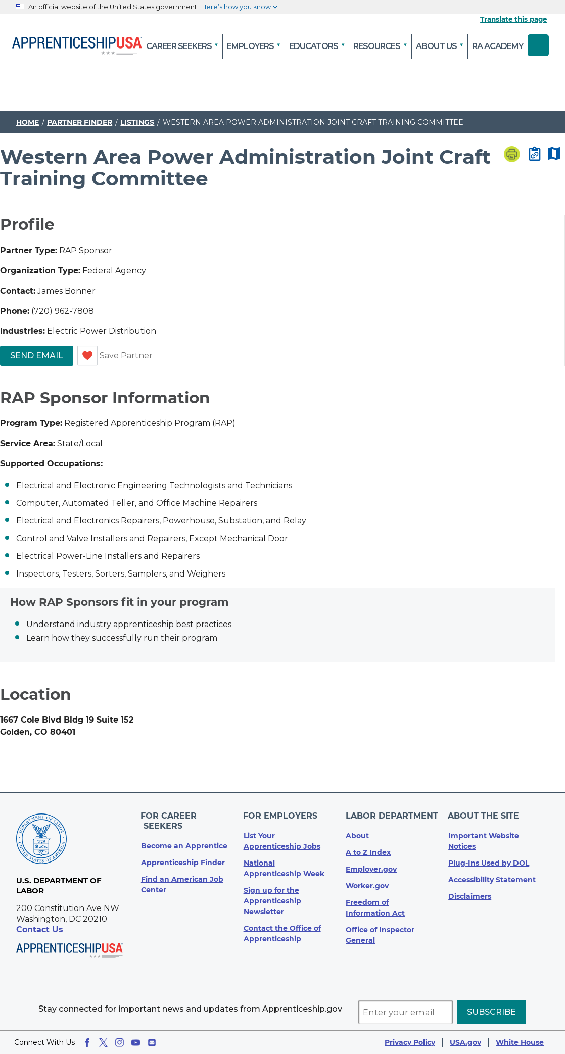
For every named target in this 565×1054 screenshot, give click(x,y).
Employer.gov (371, 868)
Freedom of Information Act (375, 907)
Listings (137, 122)
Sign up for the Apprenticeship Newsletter (272, 900)
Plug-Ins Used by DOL (488, 862)
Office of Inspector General (380, 934)
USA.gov (465, 1042)
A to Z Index (368, 851)
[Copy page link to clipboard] (534, 155)
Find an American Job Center (182, 873)
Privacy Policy (410, 1042)
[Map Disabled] (554, 154)
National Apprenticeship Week (284, 867)
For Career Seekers (190, 815)
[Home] (77, 46)
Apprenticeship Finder (183, 851)
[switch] (87, 356)
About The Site (484, 815)
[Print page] (512, 155)
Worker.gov (367, 884)
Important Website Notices (483, 840)
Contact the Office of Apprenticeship (282, 932)
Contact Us (39, 929)
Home (27, 122)
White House (520, 1042)
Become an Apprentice (184, 834)
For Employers (281, 815)
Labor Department (392, 815)
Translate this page (513, 19)
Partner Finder (79, 122)
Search (538, 45)
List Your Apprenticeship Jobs (282, 840)
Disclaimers (469, 895)
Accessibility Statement (492, 878)
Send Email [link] (36, 355)
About (357, 834)
